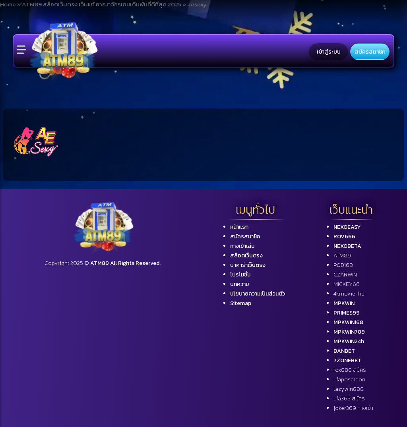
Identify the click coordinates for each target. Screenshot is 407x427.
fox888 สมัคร (349, 370)
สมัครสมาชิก (370, 51)
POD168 (343, 265)
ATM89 (342, 255)
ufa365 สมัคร (349, 398)
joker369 (353, 408)
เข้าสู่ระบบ (329, 51)
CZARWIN (345, 274)
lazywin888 (348, 389)
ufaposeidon (349, 379)
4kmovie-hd (348, 294)
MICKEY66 (346, 284)
